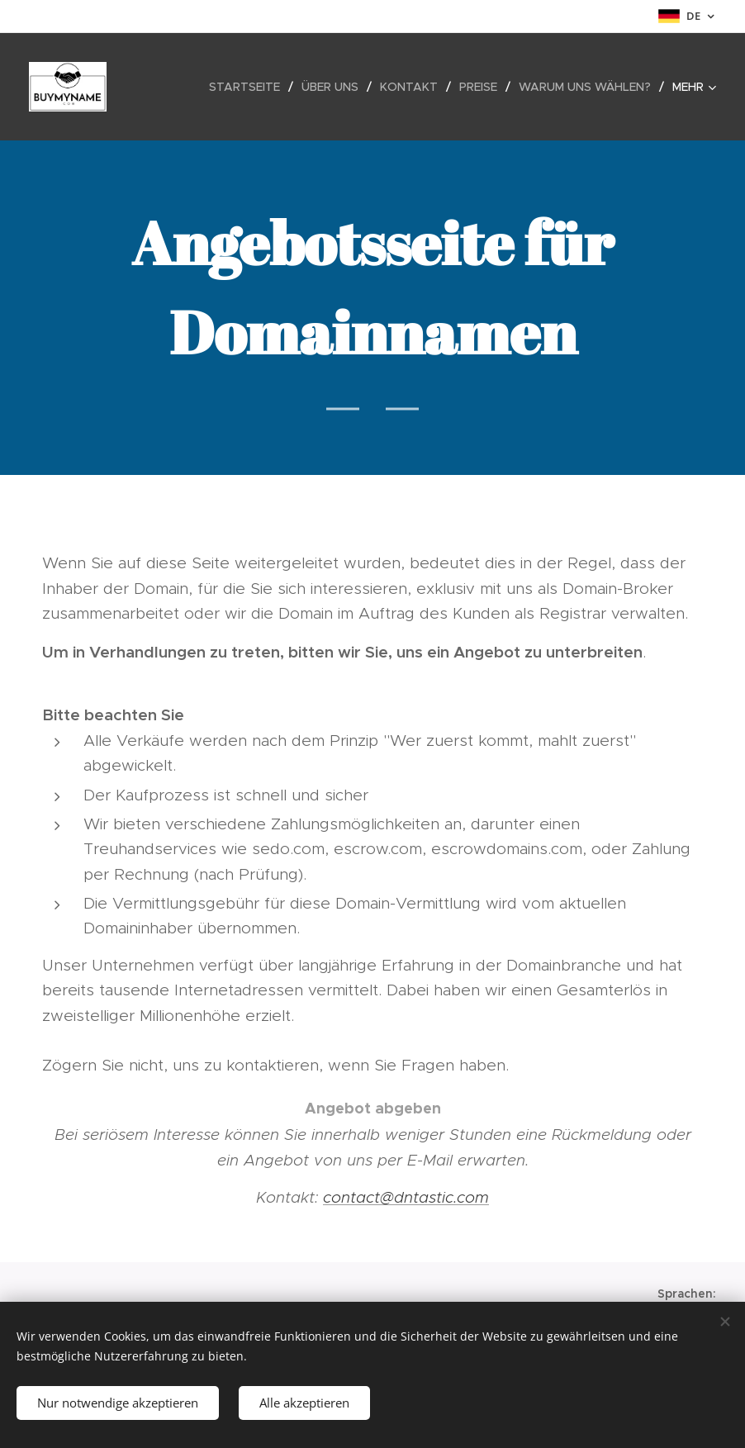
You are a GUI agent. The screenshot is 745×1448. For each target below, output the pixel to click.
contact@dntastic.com (406, 1197)
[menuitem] (249, 86)
